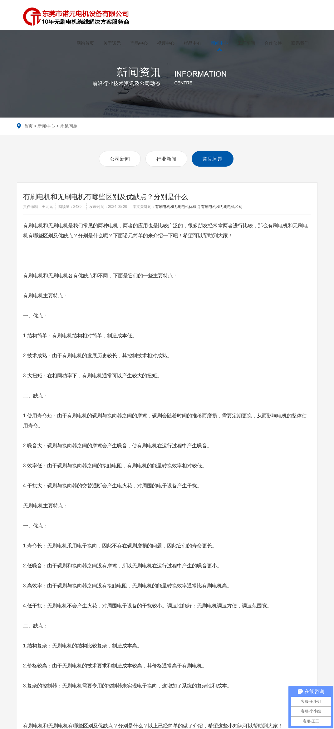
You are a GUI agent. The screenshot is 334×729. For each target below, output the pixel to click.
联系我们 (299, 43)
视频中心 (165, 43)
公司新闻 (120, 158)
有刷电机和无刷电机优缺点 (177, 206)
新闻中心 (219, 43)
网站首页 (84, 43)
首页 (28, 125)
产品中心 (138, 43)
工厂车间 (245, 43)
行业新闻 (166, 158)
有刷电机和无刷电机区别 (221, 206)
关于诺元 (111, 43)
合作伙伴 (272, 43)
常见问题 (68, 125)
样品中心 (192, 43)
